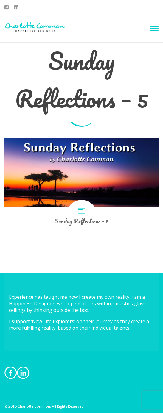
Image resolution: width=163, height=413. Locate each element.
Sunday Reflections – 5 (81, 186)
